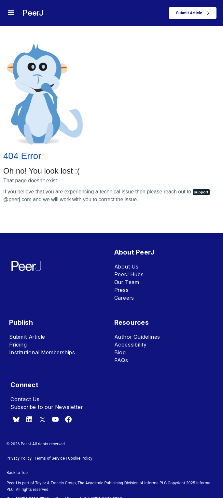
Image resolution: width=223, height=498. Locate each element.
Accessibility (130, 344)
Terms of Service (50, 458)
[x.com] (42, 419)
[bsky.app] (16, 419)
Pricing (18, 344)
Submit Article (27, 337)
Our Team (126, 282)
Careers (124, 298)
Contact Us (25, 399)
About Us (126, 266)
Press (121, 290)
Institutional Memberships (42, 352)
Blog (120, 352)
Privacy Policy (19, 458)
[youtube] (55, 419)
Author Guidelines (137, 337)
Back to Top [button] (17, 472)
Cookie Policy (80, 458)
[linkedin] (29, 419)
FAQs (121, 360)
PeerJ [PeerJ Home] (33, 13)
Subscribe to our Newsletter (46, 407)
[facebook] (68, 419)
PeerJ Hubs (129, 274)
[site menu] (11, 13)
